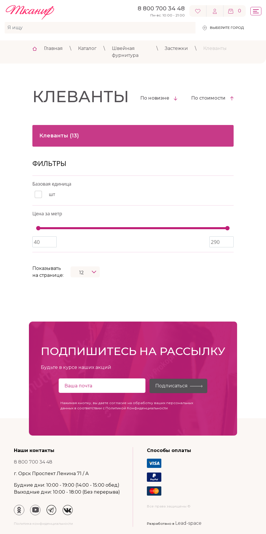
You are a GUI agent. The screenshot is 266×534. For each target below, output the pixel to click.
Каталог (87, 48)
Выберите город (227, 27)
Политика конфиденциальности (43, 523)
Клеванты (215, 48)
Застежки (176, 48)
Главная (53, 48)
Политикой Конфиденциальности (137, 408)
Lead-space (188, 523)
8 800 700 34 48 (33, 462)
